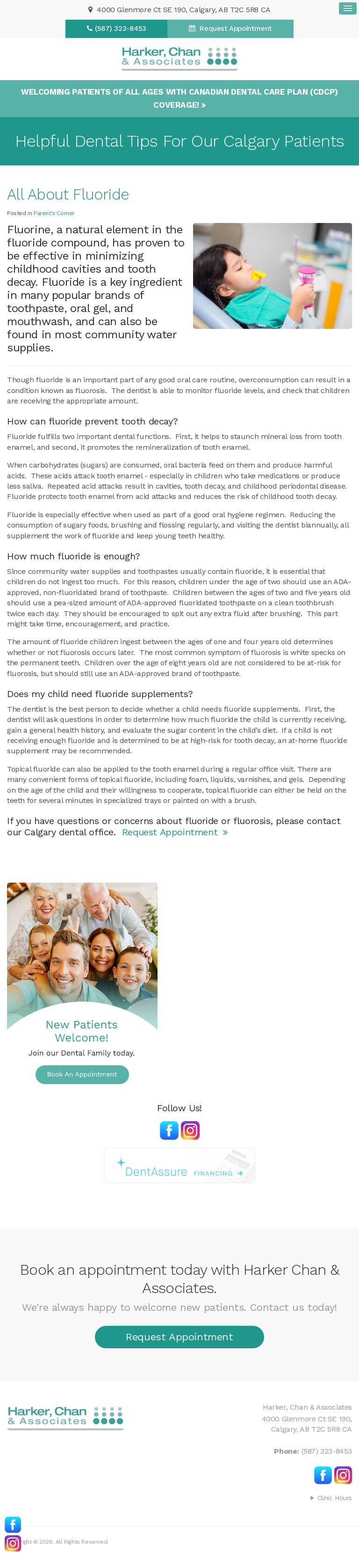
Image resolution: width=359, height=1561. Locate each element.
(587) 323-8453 (120, 28)
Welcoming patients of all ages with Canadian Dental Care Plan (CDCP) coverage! (179, 98)
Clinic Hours (334, 1498)
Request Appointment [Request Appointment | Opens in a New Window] (235, 28)
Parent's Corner (54, 213)
